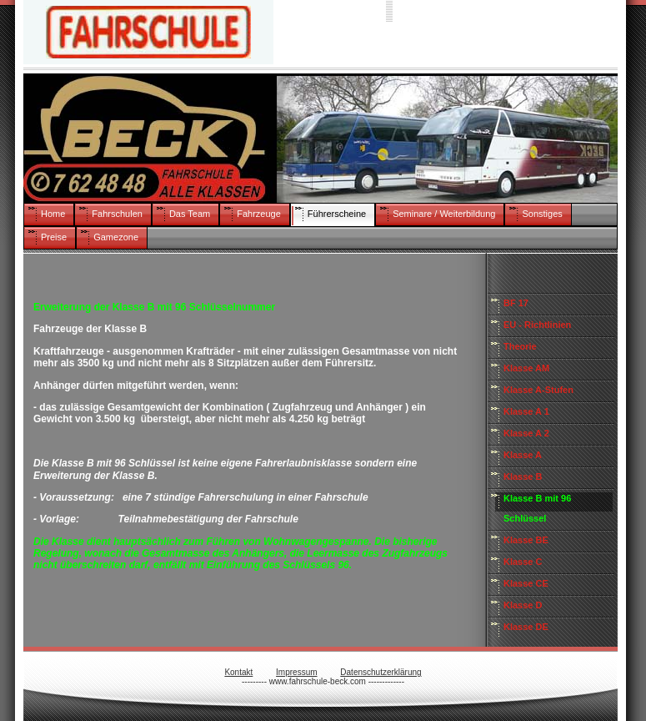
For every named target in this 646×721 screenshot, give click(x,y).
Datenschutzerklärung (380, 672)
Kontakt (238, 672)
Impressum (296, 672)
